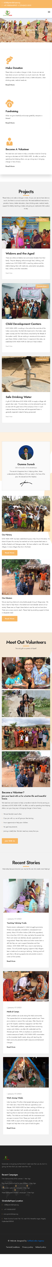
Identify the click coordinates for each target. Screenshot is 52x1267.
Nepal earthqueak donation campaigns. (18, 1202)
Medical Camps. (13, 1020)
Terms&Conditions (13, 1256)
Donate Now (42, 229)
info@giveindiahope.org (11, 2)
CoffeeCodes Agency (35, 1250)
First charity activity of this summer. (16, 1188)
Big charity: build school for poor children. (19, 1192)
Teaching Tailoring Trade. (17, 932)
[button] (49, 12)
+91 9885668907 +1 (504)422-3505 (16, 5)
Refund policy (41, 1256)
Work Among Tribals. (15, 1107)
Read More (10, 94)
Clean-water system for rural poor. (16, 1197)
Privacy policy (27, 1256)
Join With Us (10, 850)
